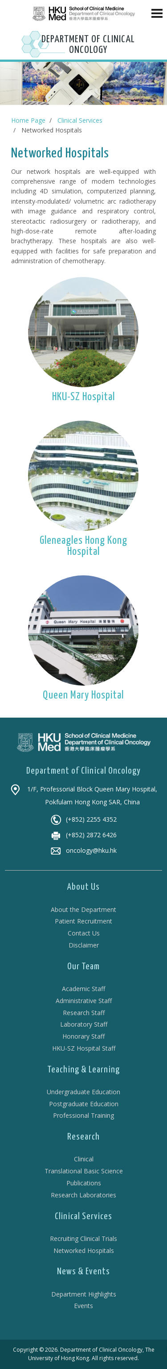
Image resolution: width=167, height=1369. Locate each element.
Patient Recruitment (83, 921)
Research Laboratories (83, 1195)
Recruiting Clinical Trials (83, 1238)
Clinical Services (79, 120)
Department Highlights (83, 1294)
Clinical (84, 1159)
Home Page (28, 120)
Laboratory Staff (83, 1024)
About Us (83, 887)
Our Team (83, 966)
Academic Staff (83, 988)
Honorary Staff (83, 1036)
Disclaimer (84, 945)
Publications (83, 1183)
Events (83, 1305)
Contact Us (84, 933)
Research (83, 1136)
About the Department (83, 909)
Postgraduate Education (83, 1104)
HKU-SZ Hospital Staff (83, 1048)
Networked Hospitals (83, 1250)
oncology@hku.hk (83, 850)
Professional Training (83, 1115)
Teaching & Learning (83, 1069)
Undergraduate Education (83, 1092)
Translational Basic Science (84, 1171)
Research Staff (84, 1012)
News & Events (83, 1271)
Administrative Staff (84, 1000)
